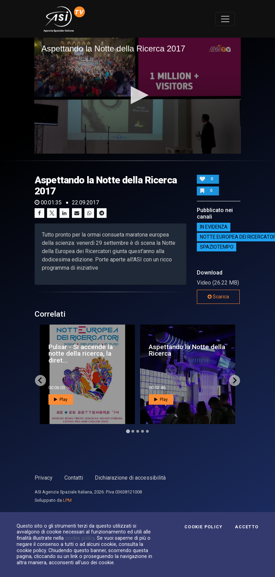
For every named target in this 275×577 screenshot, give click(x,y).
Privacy (44, 477)
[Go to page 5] (147, 431)
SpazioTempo (216, 247)
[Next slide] (234, 380)
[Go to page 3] (137, 431)
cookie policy (79, 538)
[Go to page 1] (128, 431)
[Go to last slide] (40, 380)
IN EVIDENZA (214, 227)
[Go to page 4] (142, 431)
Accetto (246, 527)
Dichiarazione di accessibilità (130, 477)
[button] (137, 95)
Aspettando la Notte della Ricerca (187, 350)
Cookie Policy (203, 527)
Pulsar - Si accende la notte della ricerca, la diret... (80, 353)
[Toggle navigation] (225, 19)
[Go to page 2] (132, 431)
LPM (67, 500)
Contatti (73, 477)
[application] (137, 95)
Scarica (218, 296)
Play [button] (60, 399)
